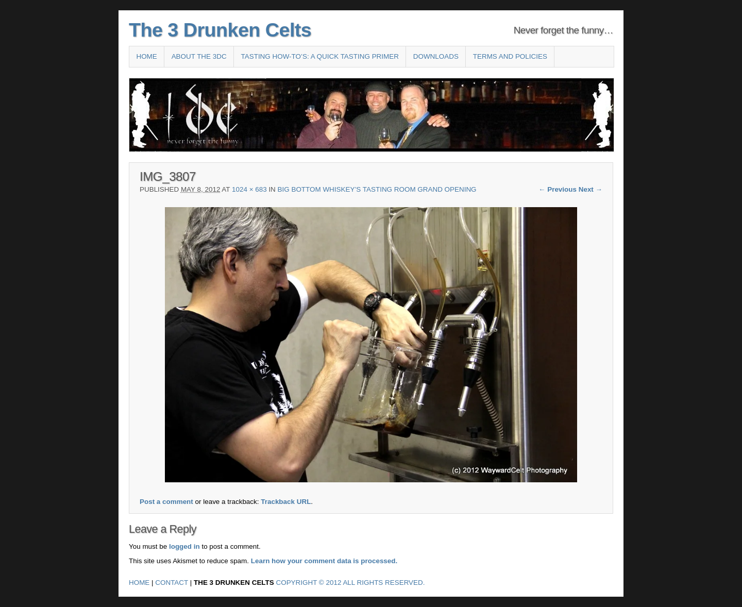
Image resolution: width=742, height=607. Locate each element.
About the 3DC (199, 56)
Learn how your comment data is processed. (324, 561)
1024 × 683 (249, 189)
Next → (590, 189)
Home (146, 56)
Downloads (436, 56)
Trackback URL (286, 501)
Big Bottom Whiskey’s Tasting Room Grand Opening (377, 189)
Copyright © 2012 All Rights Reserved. (350, 582)
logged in (184, 546)
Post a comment (166, 501)
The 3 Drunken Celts (220, 30)
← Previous (557, 189)
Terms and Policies (510, 56)
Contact (171, 582)
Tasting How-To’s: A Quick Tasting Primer (320, 56)
